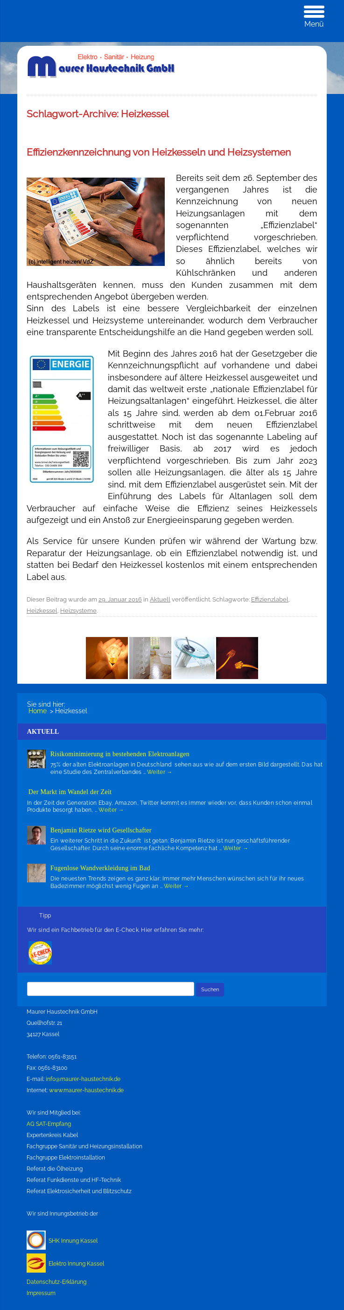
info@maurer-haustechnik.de (83, 1079)
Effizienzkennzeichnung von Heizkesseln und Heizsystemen (159, 152)
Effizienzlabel (269, 599)
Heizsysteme (78, 610)
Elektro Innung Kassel (76, 1263)
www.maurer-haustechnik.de (86, 1090)
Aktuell (160, 599)
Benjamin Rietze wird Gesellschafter (101, 830)
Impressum (41, 1293)
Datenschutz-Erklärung (56, 1282)
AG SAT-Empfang (49, 1124)
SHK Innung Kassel (73, 1241)
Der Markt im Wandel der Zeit (70, 791)
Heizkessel (42, 610)
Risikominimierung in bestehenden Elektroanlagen (120, 754)
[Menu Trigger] (314, 17)
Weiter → (159, 772)
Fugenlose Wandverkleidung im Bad (100, 868)
